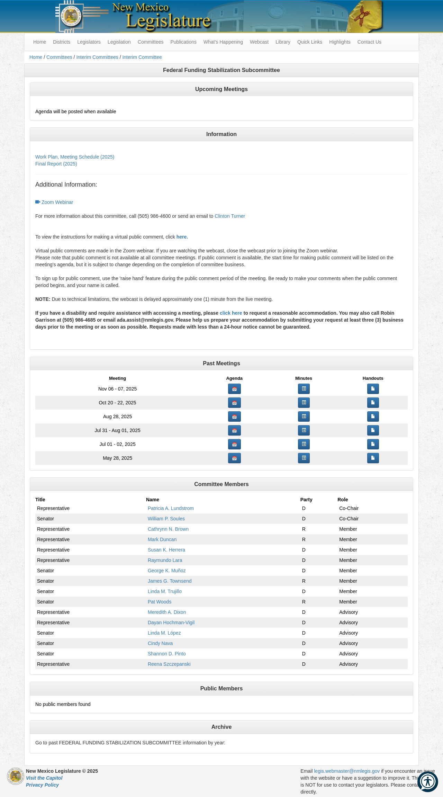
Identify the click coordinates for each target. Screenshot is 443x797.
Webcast (259, 42)
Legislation (119, 42)
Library (282, 42)
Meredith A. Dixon (167, 612)
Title (40, 499)
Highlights (339, 42)
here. (182, 237)
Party (306, 499)
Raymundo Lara (165, 560)
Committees (151, 42)
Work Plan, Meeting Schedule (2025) (75, 157)
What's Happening (223, 42)
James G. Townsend (170, 581)
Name (152, 499)
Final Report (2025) (56, 164)
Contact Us (369, 42)
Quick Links (309, 42)
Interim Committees (97, 57)
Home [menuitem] (39, 42)
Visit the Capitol (44, 778)
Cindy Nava (160, 643)
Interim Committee (142, 57)
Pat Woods (159, 602)
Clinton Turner (230, 216)
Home (35, 57)
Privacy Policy (42, 785)
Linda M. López (164, 633)
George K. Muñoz (167, 570)
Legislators (89, 42)
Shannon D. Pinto (167, 653)
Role (342, 499)
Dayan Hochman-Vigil (171, 622)
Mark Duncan (162, 539)
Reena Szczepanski (169, 664)
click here (231, 313)
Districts (61, 42)
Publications (183, 42)
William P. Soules (166, 518)
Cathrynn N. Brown (168, 529)
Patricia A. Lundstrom (171, 508)
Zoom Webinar (54, 202)
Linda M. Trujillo (165, 591)
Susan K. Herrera (166, 550)
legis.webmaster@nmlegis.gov (347, 771)
